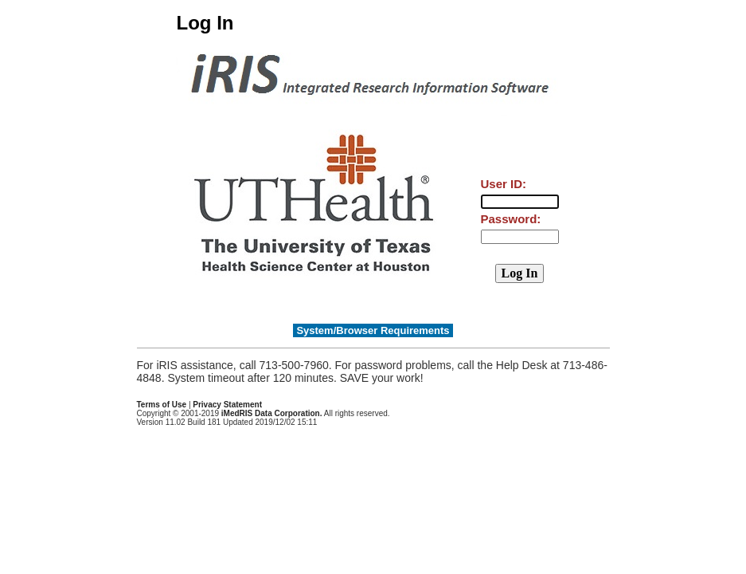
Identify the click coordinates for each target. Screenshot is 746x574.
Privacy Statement (227, 404)
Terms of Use (162, 404)
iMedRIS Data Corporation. (271, 413)
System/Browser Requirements (373, 330)
